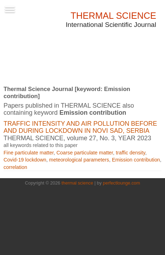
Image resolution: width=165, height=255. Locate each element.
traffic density (130, 152)
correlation (15, 167)
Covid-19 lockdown (25, 160)
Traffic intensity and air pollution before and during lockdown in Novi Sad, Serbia (80, 127)
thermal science (77, 183)
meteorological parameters (79, 160)
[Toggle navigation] (10, 9)
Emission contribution (136, 160)
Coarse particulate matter (85, 152)
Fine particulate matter (29, 152)
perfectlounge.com (121, 183)
